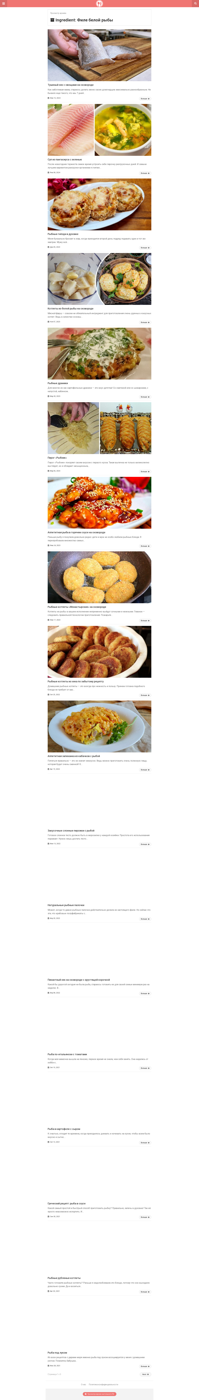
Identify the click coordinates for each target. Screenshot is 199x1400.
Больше (145, 99)
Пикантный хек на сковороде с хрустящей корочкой (79, 979)
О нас (83, 1384)
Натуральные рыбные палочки (66, 905)
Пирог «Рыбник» (57, 457)
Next (145, 1374)
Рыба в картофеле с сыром (64, 1128)
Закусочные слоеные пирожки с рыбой (71, 830)
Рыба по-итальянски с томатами (67, 1054)
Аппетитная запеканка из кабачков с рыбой (74, 756)
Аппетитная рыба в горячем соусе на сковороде (76, 532)
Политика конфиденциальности (103, 1384)
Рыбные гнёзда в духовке (63, 234)
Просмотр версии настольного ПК (99, 1394)
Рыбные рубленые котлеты (64, 1278)
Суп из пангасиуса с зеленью (65, 159)
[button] (3, 3)
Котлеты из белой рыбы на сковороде (70, 308)
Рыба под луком (57, 1352)
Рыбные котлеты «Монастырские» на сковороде (77, 606)
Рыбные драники (58, 383)
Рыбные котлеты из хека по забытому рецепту (76, 681)
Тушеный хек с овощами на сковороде (71, 84)
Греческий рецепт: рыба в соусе (67, 1203)
